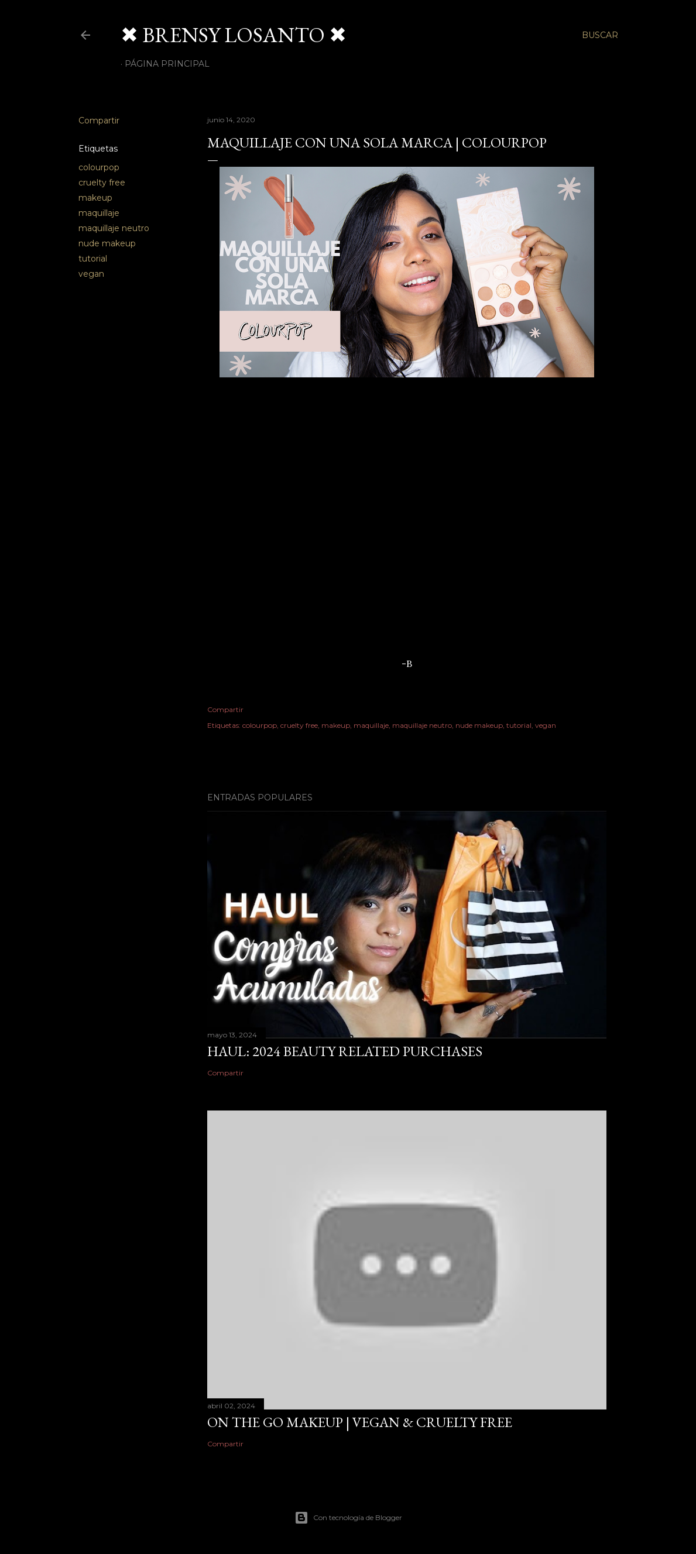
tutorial (92, 258)
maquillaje (98, 213)
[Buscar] (600, 35)
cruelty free (101, 182)
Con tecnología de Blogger (348, 1518)
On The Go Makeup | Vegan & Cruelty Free (359, 1422)
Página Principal (167, 64)
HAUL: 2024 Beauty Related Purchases (344, 1051)
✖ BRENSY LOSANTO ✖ (234, 35)
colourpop (98, 167)
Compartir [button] (98, 120)
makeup (95, 197)
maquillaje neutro (113, 228)
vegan (91, 274)
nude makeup (107, 243)
